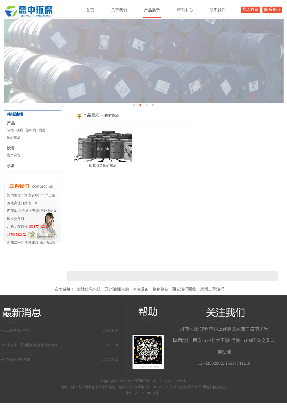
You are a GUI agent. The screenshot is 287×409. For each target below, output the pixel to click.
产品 (11, 123)
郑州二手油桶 (212, 289)
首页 (90, 10)
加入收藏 (250, 9)
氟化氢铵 (160, 289)
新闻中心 (185, 10)
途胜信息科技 (89, 289)
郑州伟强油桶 (145, 381)
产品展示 (152, 10)
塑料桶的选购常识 (16, 360)
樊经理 (224, 351)
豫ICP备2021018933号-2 (143, 393)
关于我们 (119, 10)
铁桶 (19, 130)
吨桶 (10, 130)
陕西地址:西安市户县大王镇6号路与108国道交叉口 (224, 340)
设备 (11, 148)
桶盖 (42, 130)
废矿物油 (14, 137)
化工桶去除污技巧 (16, 330)
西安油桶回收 (184, 289)
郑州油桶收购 (117, 289)
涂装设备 (140, 289)
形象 (11, 165)
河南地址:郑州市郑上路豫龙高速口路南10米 (224, 328)
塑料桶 (31, 130)
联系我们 (272, 9)
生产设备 (14, 155)
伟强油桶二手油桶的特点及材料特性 (30, 345)
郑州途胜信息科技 (212, 387)
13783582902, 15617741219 (224, 363)
